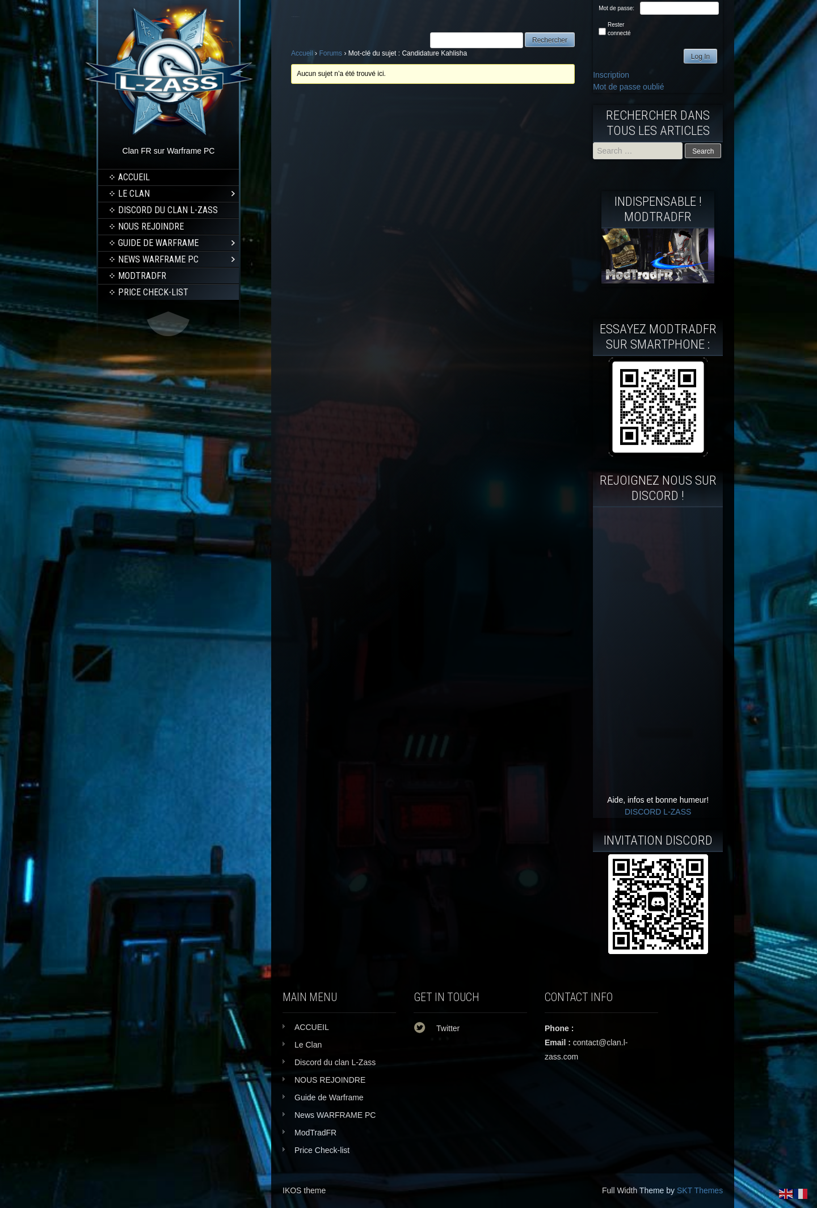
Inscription (611, 74)
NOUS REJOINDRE (151, 226)
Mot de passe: (616, 8)
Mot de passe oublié (628, 86)
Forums (330, 53)
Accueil (302, 53)
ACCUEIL (134, 177)
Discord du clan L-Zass (168, 210)
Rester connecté (619, 29)
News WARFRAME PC (158, 259)
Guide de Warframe (158, 243)
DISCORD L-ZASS (658, 811)
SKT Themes (700, 1190)
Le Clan (134, 193)
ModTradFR (142, 275)
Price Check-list (153, 292)
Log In (700, 57)
